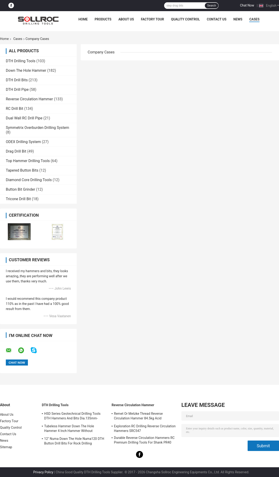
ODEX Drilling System (23, 142)
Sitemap (6, 447)
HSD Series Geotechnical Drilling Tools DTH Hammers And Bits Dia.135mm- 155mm (72, 416)
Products (103, 19)
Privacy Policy (43, 472)
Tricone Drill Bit (18, 199)
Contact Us (216, 19)
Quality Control (185, 19)
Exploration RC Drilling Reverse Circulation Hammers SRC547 (145, 428)
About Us (126, 19)
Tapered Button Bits (22, 170)
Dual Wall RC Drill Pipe (24, 118)
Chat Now (247, 5)
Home (83, 19)
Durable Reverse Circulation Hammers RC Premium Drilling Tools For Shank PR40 (144, 440)
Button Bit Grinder (20, 189)
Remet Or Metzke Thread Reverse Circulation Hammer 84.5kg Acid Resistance (138, 416)
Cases (254, 19)
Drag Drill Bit (16, 151)
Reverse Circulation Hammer (29, 99)
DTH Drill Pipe (17, 89)
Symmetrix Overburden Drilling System (37, 127)
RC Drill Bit (14, 108)
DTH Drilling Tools (20, 61)
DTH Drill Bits (17, 80)
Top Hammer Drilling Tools (28, 161)
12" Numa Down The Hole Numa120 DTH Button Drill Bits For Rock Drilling (74, 441)
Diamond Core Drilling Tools (29, 180)
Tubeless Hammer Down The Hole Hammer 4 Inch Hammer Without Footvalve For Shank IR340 (69, 429)
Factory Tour (152, 19)
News (237, 19)
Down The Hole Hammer (26, 70)
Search (211, 5)
